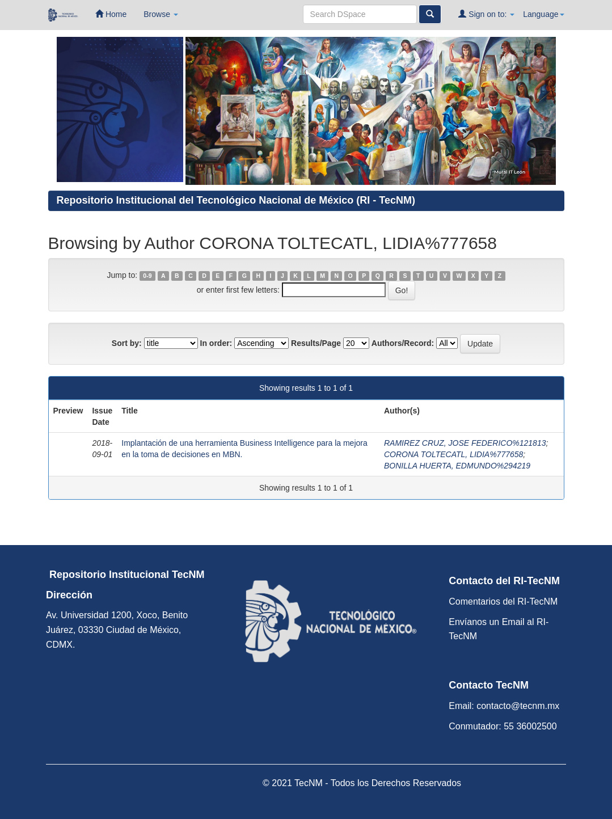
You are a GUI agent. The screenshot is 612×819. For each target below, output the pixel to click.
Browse (160, 14)
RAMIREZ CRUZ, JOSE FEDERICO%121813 (465, 443)
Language (543, 14)
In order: (216, 343)
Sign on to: (486, 14)
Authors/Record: (403, 343)
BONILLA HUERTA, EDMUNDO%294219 (457, 465)
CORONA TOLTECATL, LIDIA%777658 (453, 454)
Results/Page (316, 343)
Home (110, 14)
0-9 (147, 275)
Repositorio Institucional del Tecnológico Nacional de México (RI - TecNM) (236, 200)
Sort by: (127, 343)
